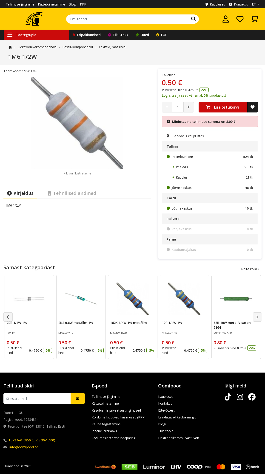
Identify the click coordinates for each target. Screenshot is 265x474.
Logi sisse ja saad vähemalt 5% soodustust (194, 95)
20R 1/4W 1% (17, 322)
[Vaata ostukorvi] (254, 19)
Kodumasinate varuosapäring (113, 438)
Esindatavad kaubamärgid (177, 417)
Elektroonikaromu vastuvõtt (178, 438)
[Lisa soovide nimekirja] (252, 107)
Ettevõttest (166, 410)
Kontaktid (238, 4)
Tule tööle (165, 431)
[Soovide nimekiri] (240, 19)
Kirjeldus (20, 193)
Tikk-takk (118, 35)
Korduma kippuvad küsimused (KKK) (118, 417)
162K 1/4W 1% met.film (128, 322)
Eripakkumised (87, 35)
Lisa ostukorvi (222, 107)
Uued (142, 35)
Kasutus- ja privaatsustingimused (116, 410)
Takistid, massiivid (112, 47)
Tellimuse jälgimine (20, 4)
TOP (161, 35)
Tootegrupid (21, 35)
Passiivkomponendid (77, 47)
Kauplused (215, 4)
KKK (83, 4)
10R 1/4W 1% (172, 322)
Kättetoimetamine (51, 4)
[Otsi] (193, 19)
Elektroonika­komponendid (37, 47)
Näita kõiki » (250, 269)
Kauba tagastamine (106, 424)
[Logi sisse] (226, 19)
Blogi (72, 4)
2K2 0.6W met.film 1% (75, 322)
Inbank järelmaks (104, 431)
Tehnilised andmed (72, 193)
